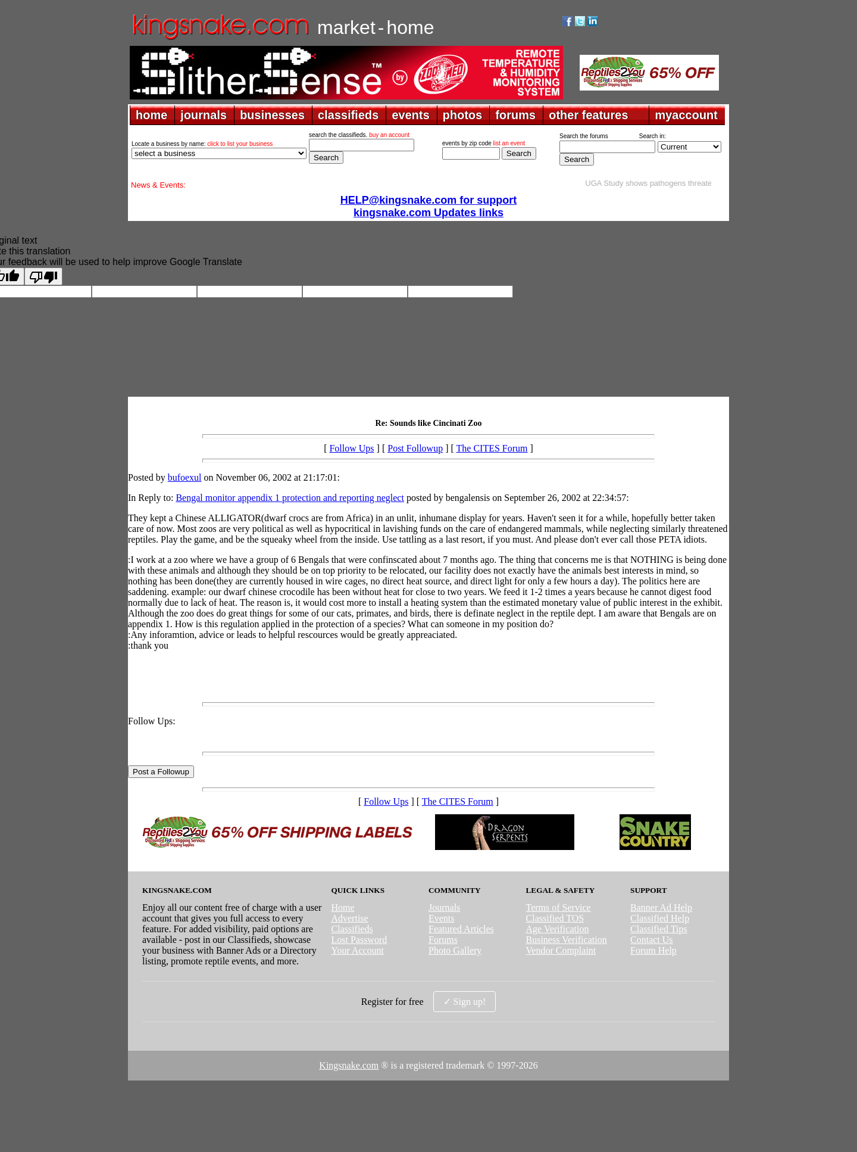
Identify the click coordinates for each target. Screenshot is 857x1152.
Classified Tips (658, 929)
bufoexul (185, 477)
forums (515, 115)
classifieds (348, 115)
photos (463, 115)
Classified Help (659, 918)
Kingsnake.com (349, 1065)
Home (342, 907)
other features (588, 115)
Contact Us (651, 940)
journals (203, 115)
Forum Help (653, 950)
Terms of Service (558, 907)
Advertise (349, 918)
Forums (443, 940)
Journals (444, 907)
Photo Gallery (454, 950)
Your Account (357, 950)
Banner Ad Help (661, 907)
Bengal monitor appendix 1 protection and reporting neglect (290, 498)
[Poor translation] (43, 276)
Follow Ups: (152, 721)
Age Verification (557, 929)
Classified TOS (555, 918)
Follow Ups (351, 448)
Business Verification (566, 940)
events (410, 115)
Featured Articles (461, 929)
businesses (272, 115)
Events (441, 918)
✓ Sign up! (464, 1002)
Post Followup (415, 448)
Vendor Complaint (561, 950)
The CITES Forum (492, 448)
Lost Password (359, 940)
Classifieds (352, 929)
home (151, 115)
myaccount (686, 115)
